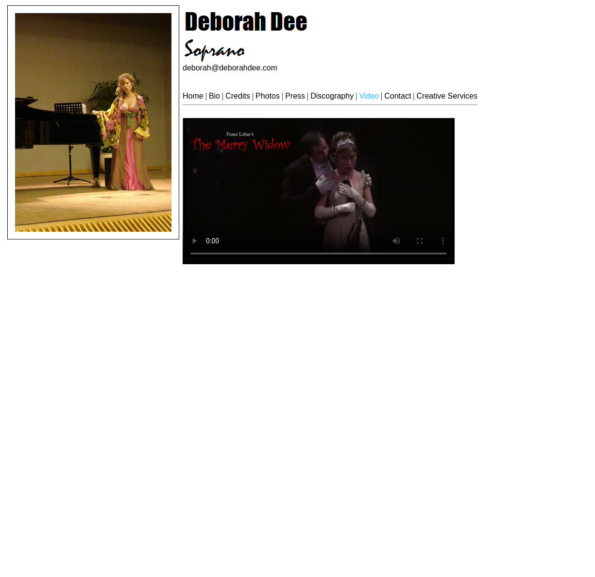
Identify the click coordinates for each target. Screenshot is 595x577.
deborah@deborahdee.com (230, 68)
